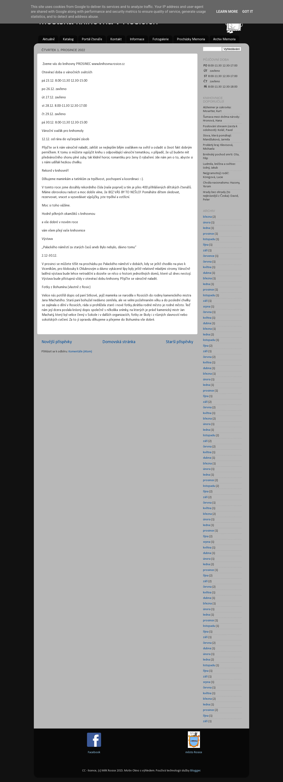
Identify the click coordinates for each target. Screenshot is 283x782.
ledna (206, 228)
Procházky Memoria (191, 39)
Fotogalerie (160, 39)
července (208, 256)
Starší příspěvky (179, 342)
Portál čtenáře (92, 39)
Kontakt (116, 39)
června (207, 261)
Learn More (227, 11)
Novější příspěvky (57, 342)
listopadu (209, 239)
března (207, 217)
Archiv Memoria (224, 39)
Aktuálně (49, 39)
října (206, 245)
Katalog (68, 39)
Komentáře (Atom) (80, 351)
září (205, 250)
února (206, 222)
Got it (247, 11)
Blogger (195, 770)
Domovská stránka (118, 342)
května (207, 267)
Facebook (94, 752)
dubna (207, 273)
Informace (137, 39)
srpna (206, 306)
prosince (208, 234)
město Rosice (193, 752)
